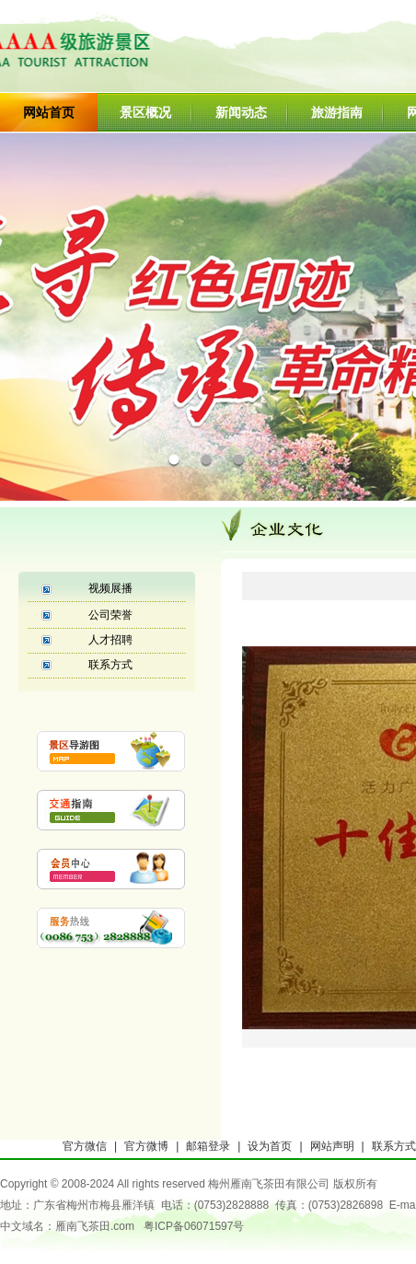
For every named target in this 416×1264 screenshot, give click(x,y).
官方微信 (85, 1146)
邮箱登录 (208, 1146)
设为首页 (270, 1146)
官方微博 (146, 1146)
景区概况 (145, 112)
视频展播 (110, 588)
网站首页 (49, 112)
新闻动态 (241, 112)
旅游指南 (337, 112)
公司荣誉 (110, 615)
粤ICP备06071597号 (194, 1226)
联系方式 (110, 664)
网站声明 (332, 1146)
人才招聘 (110, 639)
